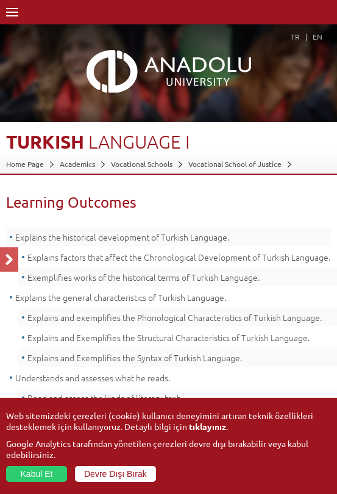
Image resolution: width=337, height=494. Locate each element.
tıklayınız (207, 426)
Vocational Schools (141, 164)
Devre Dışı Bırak (115, 474)
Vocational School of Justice (235, 164)
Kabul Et (37, 474)
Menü (12, 12)
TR (295, 36)
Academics (77, 164)
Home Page (25, 164)
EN (317, 36)
